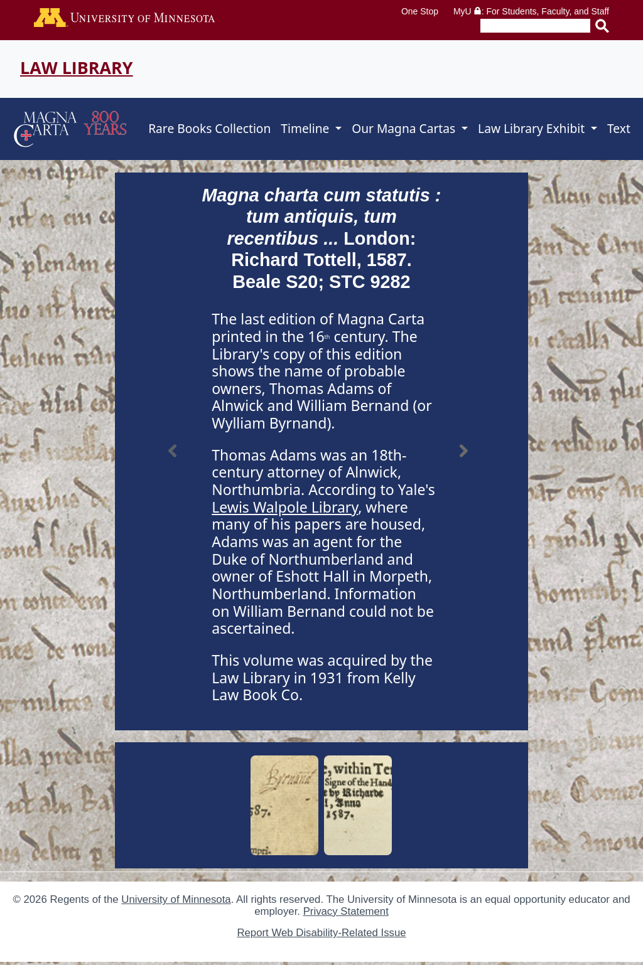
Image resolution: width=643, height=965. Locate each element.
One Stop (419, 11)
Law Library (76, 67)
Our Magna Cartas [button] (405, 128)
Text (618, 128)
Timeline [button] (306, 128)
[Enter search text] (535, 26)
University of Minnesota (175, 899)
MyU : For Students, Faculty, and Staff (531, 11)
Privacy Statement (346, 911)
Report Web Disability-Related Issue (321, 933)
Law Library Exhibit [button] (533, 128)
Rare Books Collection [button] (209, 128)
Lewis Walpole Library (285, 507)
